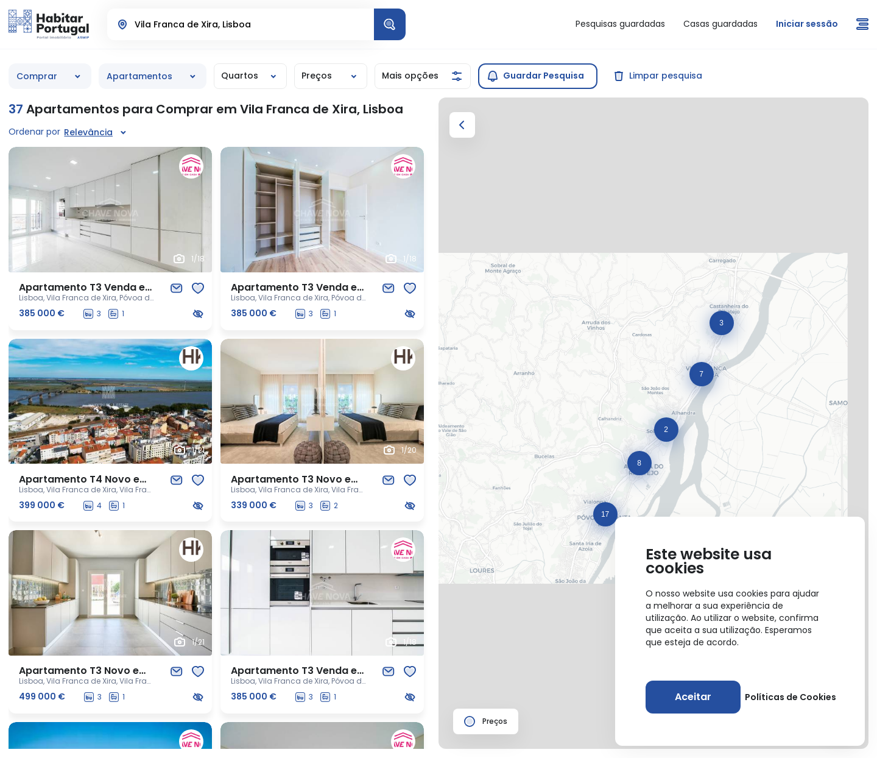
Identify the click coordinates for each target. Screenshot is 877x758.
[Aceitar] (693, 697)
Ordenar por (34, 132)
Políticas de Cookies (790, 697)
